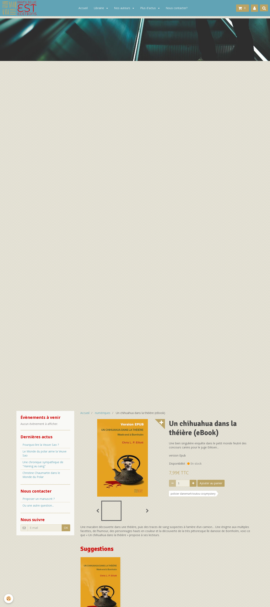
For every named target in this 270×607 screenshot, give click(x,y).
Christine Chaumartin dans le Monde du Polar (41, 475)
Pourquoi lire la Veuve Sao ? (41, 445)
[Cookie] (8, 598)
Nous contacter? (176, 8)
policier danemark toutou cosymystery (193, 493)
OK (66, 528)
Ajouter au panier (211, 483)
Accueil (83, 8)
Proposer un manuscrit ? (39, 499)
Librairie (99, 8)
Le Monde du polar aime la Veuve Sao (45, 453)
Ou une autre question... (38, 505)
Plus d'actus (148, 8)
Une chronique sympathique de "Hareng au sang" (43, 464)
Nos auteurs (122, 8)
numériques (102, 413)
